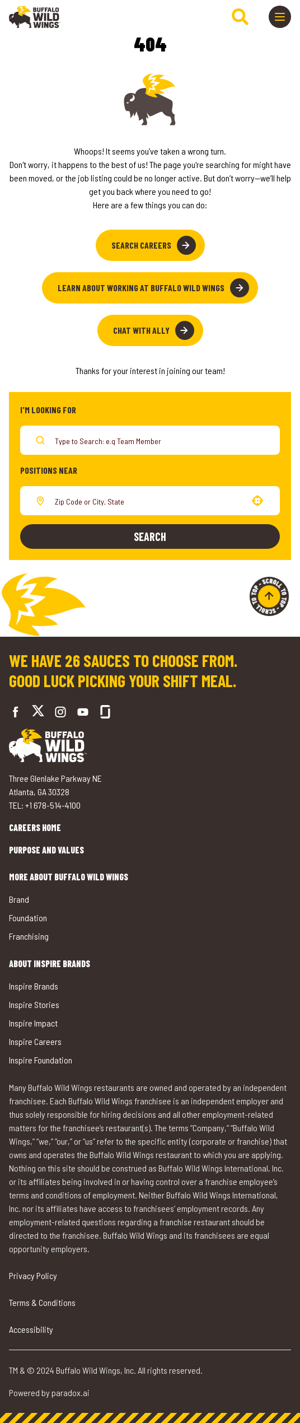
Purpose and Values (46, 850)
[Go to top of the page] (269, 596)
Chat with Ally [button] (153, 330)
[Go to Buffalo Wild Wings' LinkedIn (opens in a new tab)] (83, 712)
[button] (257, 500)
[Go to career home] (35, 16)
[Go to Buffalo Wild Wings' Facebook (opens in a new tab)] (15, 712)
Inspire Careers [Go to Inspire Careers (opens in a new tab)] (35, 1041)
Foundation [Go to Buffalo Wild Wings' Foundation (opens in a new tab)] (28, 917)
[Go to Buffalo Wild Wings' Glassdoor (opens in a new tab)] (105, 712)
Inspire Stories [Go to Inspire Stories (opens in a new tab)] (34, 1004)
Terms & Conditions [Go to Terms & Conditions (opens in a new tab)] (42, 1302)
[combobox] (148, 501)
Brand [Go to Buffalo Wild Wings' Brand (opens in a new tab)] (19, 899)
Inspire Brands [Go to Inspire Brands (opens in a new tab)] (33, 986)
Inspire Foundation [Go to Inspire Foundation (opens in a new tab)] (40, 1060)
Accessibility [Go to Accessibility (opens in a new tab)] (31, 1329)
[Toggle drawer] (280, 17)
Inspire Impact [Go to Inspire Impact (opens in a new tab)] (33, 1023)
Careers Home (35, 827)
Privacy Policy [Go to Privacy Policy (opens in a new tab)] (33, 1275)
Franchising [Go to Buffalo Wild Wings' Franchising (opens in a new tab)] (29, 936)
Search (150, 536)
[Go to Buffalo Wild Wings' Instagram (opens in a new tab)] (60, 712)
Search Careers (153, 245)
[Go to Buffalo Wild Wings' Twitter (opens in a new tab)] (38, 712)
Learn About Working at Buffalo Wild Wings (153, 287)
